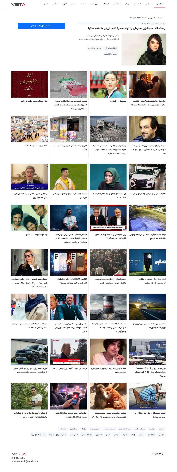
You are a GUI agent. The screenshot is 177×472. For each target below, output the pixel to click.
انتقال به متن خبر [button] (41, 26)
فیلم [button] (46, 4)
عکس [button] (55, 4)
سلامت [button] (83, 4)
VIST (18, 3)
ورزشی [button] (126, 4)
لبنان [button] (108, 434)
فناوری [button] (64, 4)
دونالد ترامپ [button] (87, 434)
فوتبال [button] (161, 434)
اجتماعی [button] (117, 4)
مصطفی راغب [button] (139, 429)
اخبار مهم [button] (159, 4)
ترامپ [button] (116, 434)
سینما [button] (161, 429)
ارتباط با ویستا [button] (157, 453)
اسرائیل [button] (99, 434)
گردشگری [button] (73, 429)
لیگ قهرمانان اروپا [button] (38, 434)
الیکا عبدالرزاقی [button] (111, 48)
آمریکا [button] (125, 434)
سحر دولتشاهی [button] (110, 54)
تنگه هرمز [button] (151, 434)
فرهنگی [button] (106, 4)
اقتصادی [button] (137, 4)
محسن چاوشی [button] (109, 429)
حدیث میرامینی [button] (94, 48)
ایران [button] (141, 434)
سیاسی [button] (148, 4)
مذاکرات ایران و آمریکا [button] (57, 434)
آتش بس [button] (74, 434)
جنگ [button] (133, 434)
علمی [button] (73, 4)
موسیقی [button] (63, 429)
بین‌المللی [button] (94, 4)
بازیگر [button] (83, 429)
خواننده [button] (152, 429)
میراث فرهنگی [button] (124, 429)
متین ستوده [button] (95, 429)
